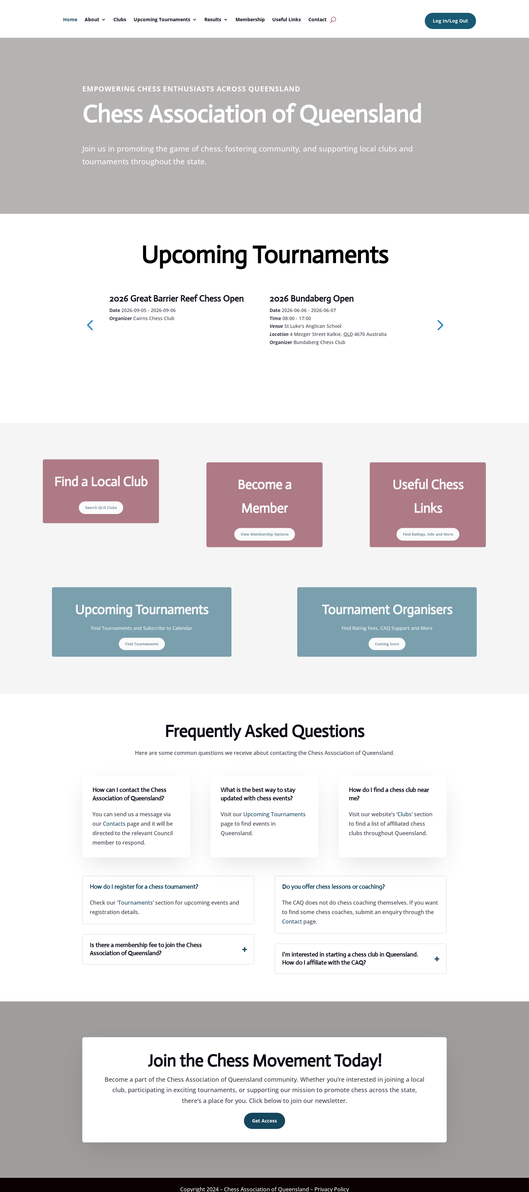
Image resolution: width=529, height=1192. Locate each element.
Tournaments (135, 902)
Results (212, 19)
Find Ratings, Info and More (428, 526)
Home (70, 19)
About (92, 19)
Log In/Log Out (450, 21)
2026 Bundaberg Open (312, 298)
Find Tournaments (142, 638)
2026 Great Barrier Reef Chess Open (176, 298)
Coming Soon (387, 638)
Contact (317, 19)
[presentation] (90, 324)
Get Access (264, 1120)
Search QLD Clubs (100, 503)
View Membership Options (264, 526)
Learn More (139, 336)
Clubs (119, 19)
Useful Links (286, 19)
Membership (250, 19)
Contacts (114, 823)
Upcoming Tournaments (162, 19)
